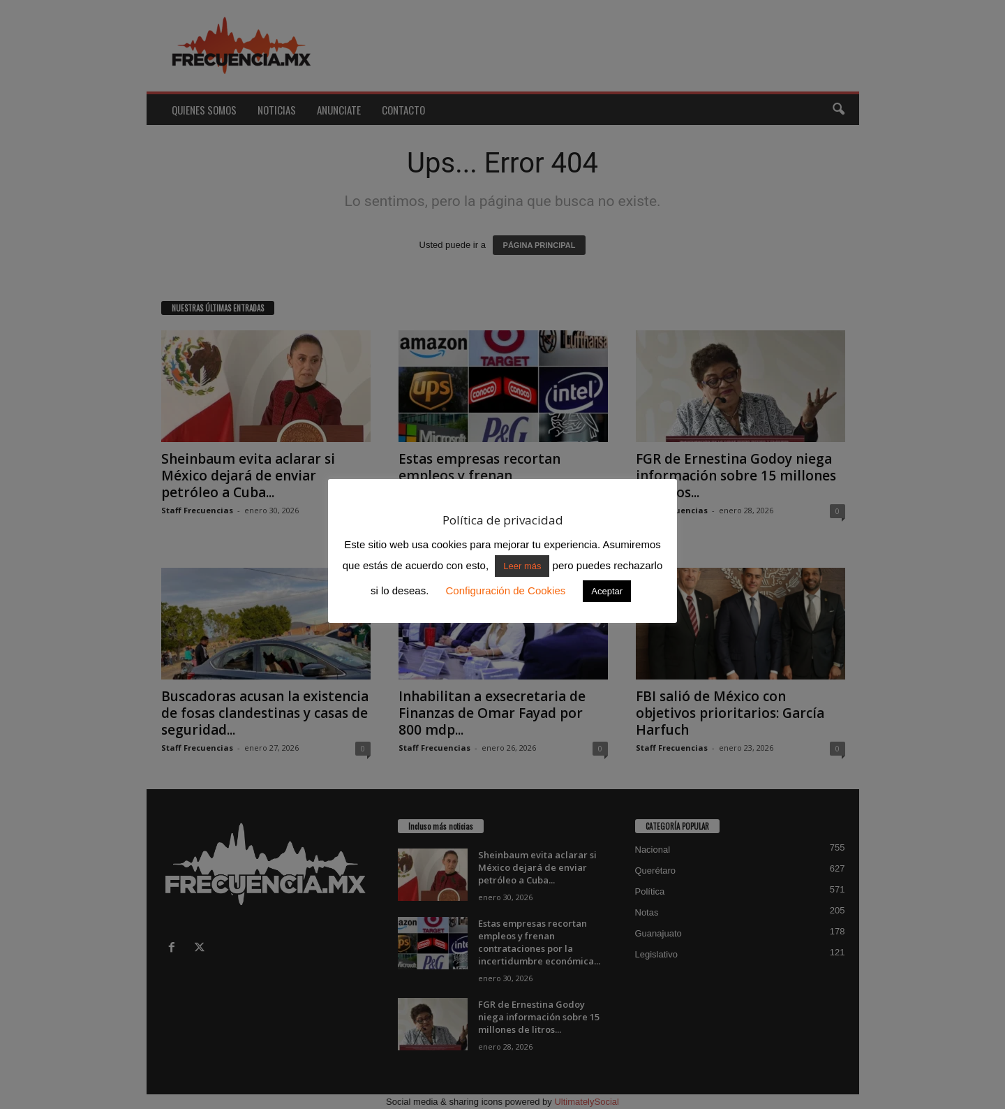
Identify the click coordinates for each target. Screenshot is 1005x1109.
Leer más (522, 566)
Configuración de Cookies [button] (505, 590)
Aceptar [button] (607, 591)
